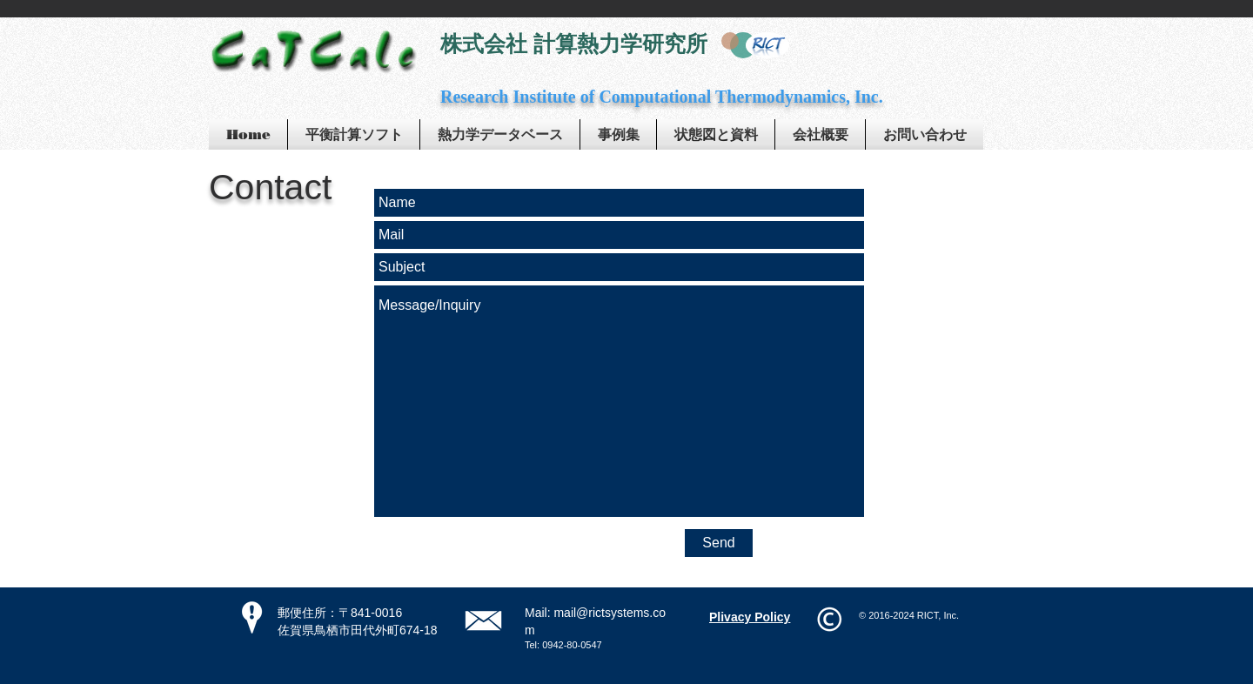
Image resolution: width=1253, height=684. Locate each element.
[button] (618, 134)
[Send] (719, 543)
